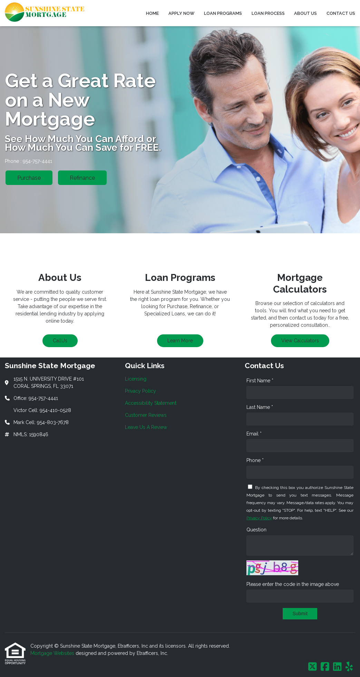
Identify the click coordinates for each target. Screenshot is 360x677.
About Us (305, 13)
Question (256, 529)
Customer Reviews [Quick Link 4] (146, 415)
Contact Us (341, 13)
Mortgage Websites (53, 653)
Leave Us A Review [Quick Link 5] (146, 427)
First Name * (259, 380)
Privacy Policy (259, 518)
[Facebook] (325, 667)
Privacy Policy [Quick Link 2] (140, 391)
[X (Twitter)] (312, 667)
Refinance (82, 178)
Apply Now (181, 13)
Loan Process (268, 13)
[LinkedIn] (337, 667)
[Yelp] (349, 667)
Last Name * (259, 407)
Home (152, 13)
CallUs (60, 340)
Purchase (29, 178)
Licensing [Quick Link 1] (135, 379)
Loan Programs (223, 13)
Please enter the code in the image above (292, 584)
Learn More (180, 340)
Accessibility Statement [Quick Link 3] (150, 403)
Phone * (255, 460)
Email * (254, 433)
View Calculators (300, 340)
